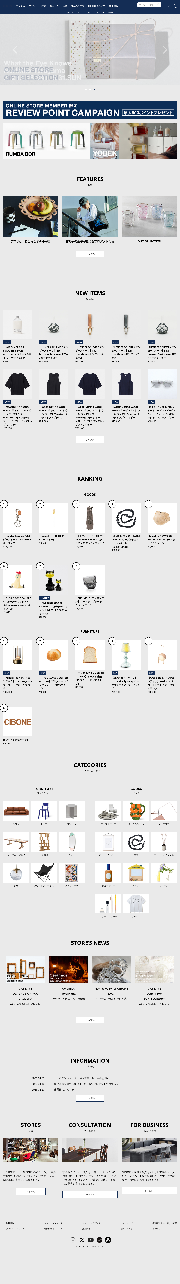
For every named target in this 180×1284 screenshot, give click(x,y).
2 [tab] (90, 113)
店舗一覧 (31, 1223)
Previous (17, 74)
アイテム (40, 33)
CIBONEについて (121, 33)
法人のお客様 (101, 33)
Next (163, 74)
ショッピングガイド (91, 1256)
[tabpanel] (90, 73)
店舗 (88, 33)
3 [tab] (94, 113)
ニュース (76, 33)
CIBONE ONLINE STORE (90, 24)
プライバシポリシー (15, 1261)
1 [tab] (85, 113)
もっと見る (90, 278)
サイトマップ (126, 1256)
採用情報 (139, 33)
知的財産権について (53, 1261)
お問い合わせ (126, 1261)
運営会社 (156, 1261)
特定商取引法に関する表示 (164, 1256)
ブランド (54, 33)
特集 (65, 33)
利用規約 (10, 1256)
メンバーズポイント (53, 1256)
